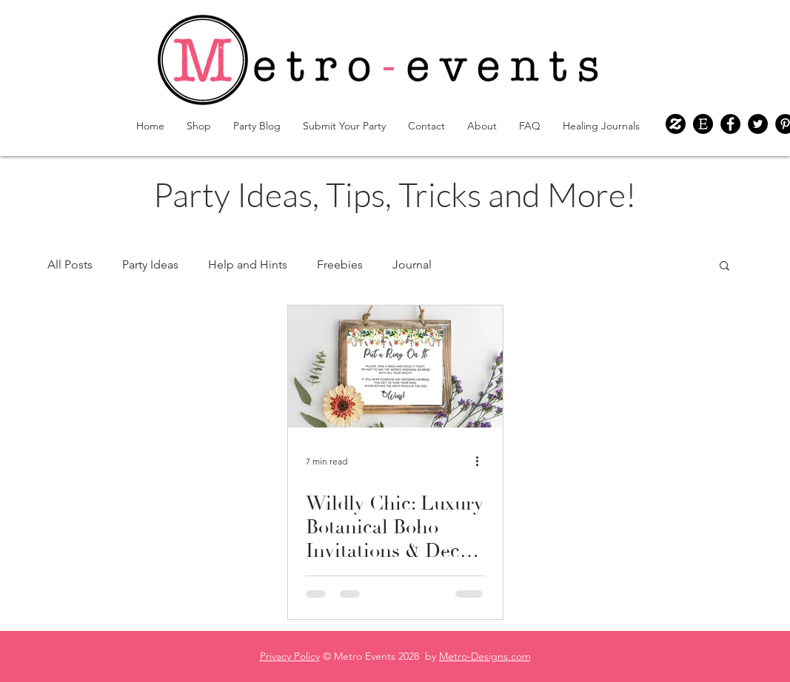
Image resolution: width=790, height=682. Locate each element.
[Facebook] (730, 124)
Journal (412, 264)
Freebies (340, 264)
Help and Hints (247, 264)
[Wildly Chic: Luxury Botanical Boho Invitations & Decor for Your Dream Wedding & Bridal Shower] (395, 366)
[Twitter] (758, 124)
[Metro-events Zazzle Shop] (676, 124)
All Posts (70, 264)
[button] (724, 266)
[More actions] (483, 461)
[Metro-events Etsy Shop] (703, 124)
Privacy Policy (290, 656)
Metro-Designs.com (485, 656)
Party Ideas (150, 264)
